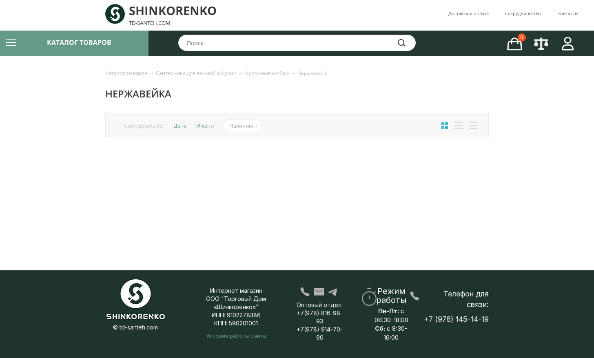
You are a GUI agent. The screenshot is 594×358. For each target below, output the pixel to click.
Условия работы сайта (236, 335)
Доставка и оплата (468, 13)
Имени (205, 125)
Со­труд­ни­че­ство (523, 13)
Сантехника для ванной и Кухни (197, 73)
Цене (179, 125)
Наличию (241, 125)
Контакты (567, 13)
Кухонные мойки (267, 73)
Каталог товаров (126, 73)
